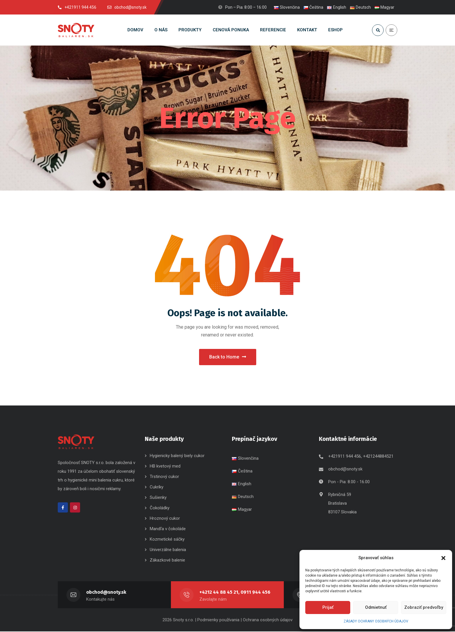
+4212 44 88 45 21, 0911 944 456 (235, 592)
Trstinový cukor (164, 477)
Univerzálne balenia (168, 550)
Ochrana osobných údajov (267, 620)
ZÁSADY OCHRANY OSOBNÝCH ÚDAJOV (376, 621)
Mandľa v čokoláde (168, 529)
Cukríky (156, 487)
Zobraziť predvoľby (423, 607)
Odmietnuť (376, 607)
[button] (443, 558)
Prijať (327, 607)
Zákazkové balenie (167, 560)
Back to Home (227, 357)
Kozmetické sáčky (167, 539)
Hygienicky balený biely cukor (177, 456)
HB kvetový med (165, 466)
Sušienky (158, 498)
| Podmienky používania (217, 620)
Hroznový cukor (165, 518)
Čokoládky (159, 508)
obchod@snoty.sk (345, 469)
